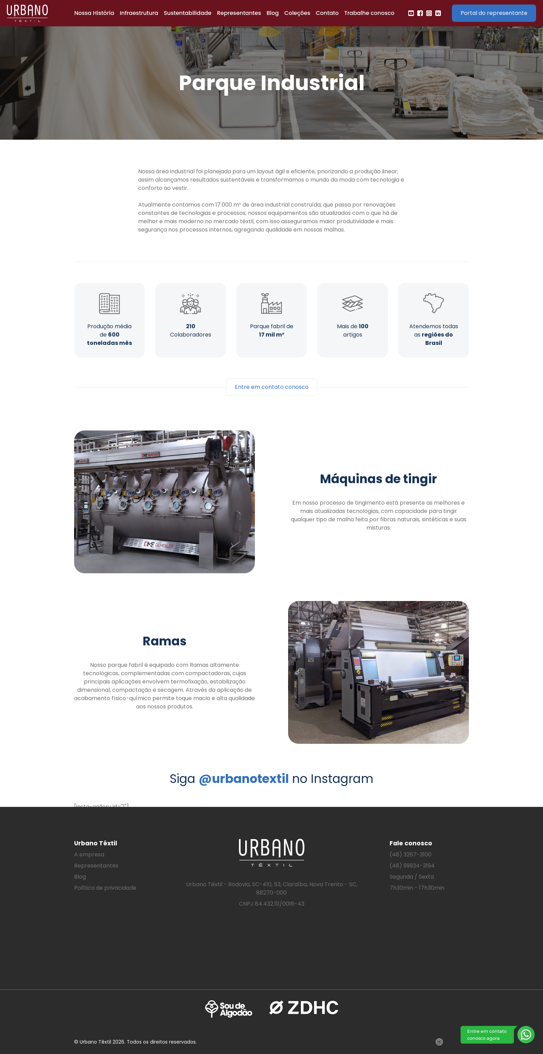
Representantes (239, 13)
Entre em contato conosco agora (487, 1034)
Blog (273, 13)
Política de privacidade (105, 888)
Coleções (297, 13)
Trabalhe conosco (369, 13)
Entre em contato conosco (272, 387)
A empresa (89, 855)
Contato (327, 13)
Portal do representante (494, 13)
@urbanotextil (243, 778)
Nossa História (94, 13)
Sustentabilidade (188, 13)
